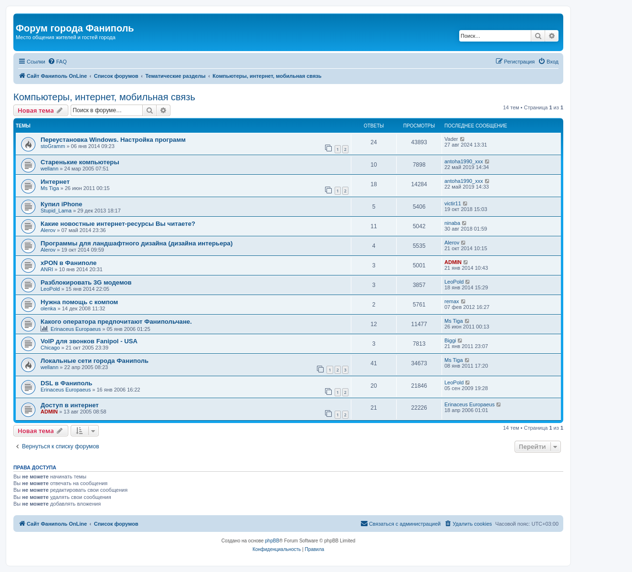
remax (451, 301)
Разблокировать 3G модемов (86, 282)
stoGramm (53, 146)
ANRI (47, 269)
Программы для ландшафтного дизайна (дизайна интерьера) (136, 243)
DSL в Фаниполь (66, 383)
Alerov (48, 230)
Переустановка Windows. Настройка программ (113, 139)
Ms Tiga (50, 188)
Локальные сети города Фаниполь (94, 360)
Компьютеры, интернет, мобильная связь (104, 97)
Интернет (55, 181)
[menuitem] (57, 61)
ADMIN (453, 262)
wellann (49, 168)
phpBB (272, 540)
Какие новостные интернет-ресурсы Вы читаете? (118, 223)
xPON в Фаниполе (68, 262)
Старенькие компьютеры (80, 162)
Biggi (450, 340)
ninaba (452, 223)
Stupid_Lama (56, 210)
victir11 (452, 203)
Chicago (50, 347)
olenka (48, 308)
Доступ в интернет (70, 405)
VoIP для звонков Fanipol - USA (89, 341)
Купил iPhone (61, 204)
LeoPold (50, 289)
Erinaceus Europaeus (76, 329)
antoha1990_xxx (463, 161)
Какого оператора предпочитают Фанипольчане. (116, 321)
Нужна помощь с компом (79, 302)
